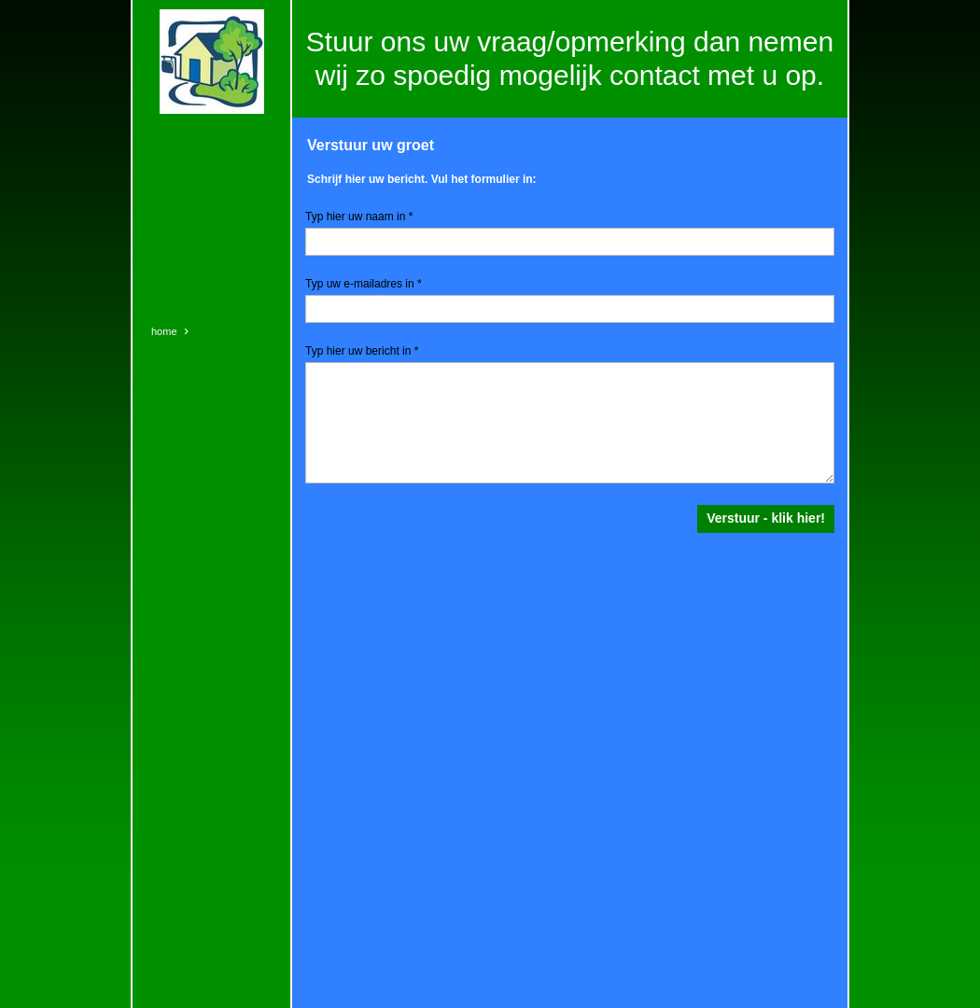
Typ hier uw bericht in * (361, 350)
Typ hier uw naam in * (359, 216)
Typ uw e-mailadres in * (363, 283)
